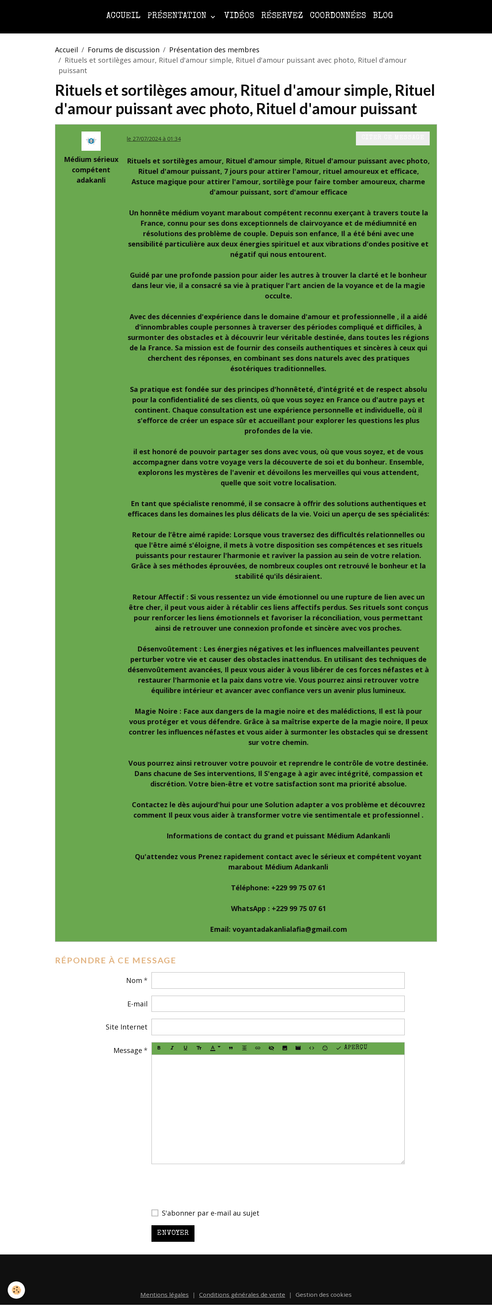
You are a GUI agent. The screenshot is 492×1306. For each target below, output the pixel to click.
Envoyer (173, 1233)
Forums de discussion (124, 49)
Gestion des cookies (324, 1294)
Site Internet (127, 1026)
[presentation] (209, 1186)
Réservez (282, 16)
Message (127, 1050)
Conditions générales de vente (242, 1294)
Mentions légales (164, 1294)
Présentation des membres (214, 49)
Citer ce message (393, 138)
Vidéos (239, 16)
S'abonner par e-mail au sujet (210, 1213)
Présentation (178, 16)
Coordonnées (338, 16)
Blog (383, 16)
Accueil (123, 16)
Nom (134, 980)
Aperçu (352, 1048)
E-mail (137, 1003)
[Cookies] (16, 1290)
